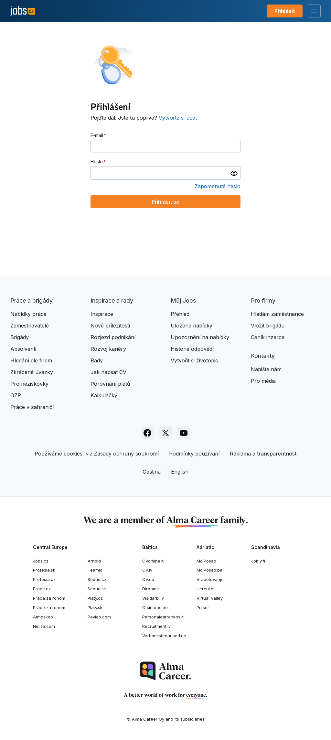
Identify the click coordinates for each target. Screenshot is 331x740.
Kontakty (263, 355)
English (179, 471)
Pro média (263, 381)
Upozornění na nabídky (200, 337)
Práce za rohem (49, 607)
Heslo (97, 161)
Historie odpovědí (192, 349)
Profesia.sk (44, 570)
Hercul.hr (206, 588)
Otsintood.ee (155, 607)
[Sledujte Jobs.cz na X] (165, 432)
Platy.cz (95, 598)
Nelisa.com (44, 626)
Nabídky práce (28, 314)
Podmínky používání (194, 453)
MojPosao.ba (209, 570)
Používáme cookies (58, 453)
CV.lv (147, 570)
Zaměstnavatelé (29, 325)
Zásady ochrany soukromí (126, 453)
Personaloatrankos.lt (163, 616)
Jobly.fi (258, 560)
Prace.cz (42, 588)
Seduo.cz (97, 579)
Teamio (95, 570)
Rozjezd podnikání (113, 337)
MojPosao (206, 560)
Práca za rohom (49, 598)
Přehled (180, 314)
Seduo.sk (97, 588)
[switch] (234, 173)
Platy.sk (95, 607)
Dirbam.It (151, 588)
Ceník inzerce (267, 337)
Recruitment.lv (156, 626)
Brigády (19, 337)
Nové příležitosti (110, 325)
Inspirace (102, 314)
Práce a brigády (31, 300)
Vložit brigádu (267, 325)
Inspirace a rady (112, 300)
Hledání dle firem (31, 360)
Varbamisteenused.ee (164, 635)
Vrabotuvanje (210, 579)
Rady (97, 360)
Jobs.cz (40, 560)
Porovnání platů (110, 384)
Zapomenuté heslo (217, 186)
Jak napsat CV (108, 372)
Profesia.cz (44, 579)
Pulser (203, 607)
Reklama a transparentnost (263, 453)
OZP (15, 395)
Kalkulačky (104, 395)
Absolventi (23, 349)
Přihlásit (284, 11)
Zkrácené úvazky (31, 372)
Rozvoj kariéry (108, 349)
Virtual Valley (210, 598)
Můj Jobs (183, 300)
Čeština (152, 471)
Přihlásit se (165, 201)
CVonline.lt (153, 560)
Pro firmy (263, 300)
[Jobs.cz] (22, 11)
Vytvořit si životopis (194, 360)
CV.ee (148, 579)
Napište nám (266, 369)
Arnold (94, 560)
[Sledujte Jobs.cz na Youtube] (183, 432)
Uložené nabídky (191, 325)
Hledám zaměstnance (277, 314)
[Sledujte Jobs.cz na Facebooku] (147, 432)
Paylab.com (99, 616)
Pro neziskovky (29, 384)
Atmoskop (43, 616)
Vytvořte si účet (178, 117)
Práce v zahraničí (32, 407)
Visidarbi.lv (153, 598)
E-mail (97, 135)
